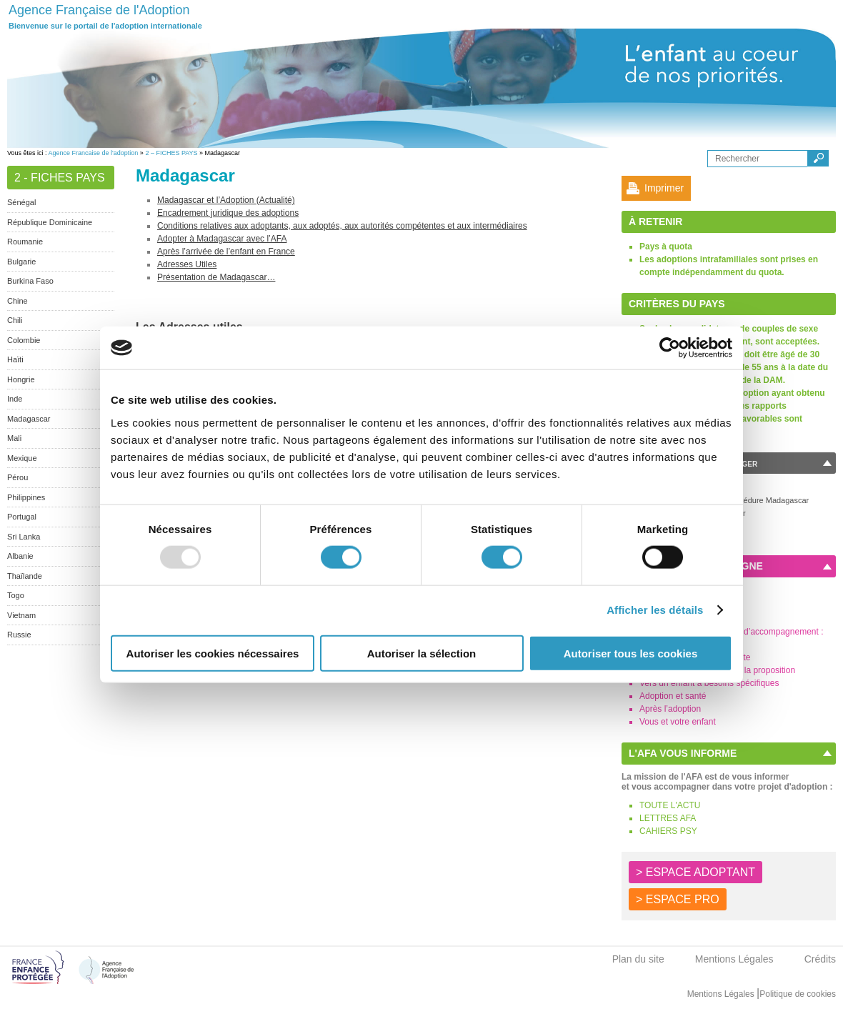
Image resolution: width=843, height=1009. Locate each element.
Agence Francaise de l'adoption (94, 152)
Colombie (23, 340)
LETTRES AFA (667, 818)
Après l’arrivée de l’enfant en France (226, 252)
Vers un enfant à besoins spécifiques (709, 683)
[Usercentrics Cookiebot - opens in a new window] (669, 348)
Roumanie (25, 241)
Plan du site (638, 959)
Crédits (820, 959)
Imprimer (664, 188)
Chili (14, 320)
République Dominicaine (49, 222)
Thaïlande (24, 576)
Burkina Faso (30, 281)
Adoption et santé (672, 696)
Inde (14, 398)
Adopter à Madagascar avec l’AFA (221, 239)
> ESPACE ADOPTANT (695, 872)
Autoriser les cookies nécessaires (212, 653)
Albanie (20, 556)
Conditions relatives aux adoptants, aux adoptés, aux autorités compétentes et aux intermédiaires (342, 226)
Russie (19, 634)
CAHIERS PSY (668, 831)
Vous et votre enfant (677, 722)
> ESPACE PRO (677, 899)
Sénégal (21, 202)
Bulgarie (21, 261)
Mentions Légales (734, 959)
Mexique (22, 458)
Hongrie (21, 379)
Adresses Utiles (186, 264)
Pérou (17, 477)
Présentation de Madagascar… (216, 277)
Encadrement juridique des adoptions (228, 213)
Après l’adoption (670, 709)
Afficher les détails (655, 610)
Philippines (26, 497)
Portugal (21, 516)
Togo (15, 595)
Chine (17, 301)
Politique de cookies (797, 994)
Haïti (15, 359)
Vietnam (21, 615)
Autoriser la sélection (422, 653)
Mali (14, 438)
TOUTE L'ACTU (669, 805)
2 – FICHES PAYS (171, 152)
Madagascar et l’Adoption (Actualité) (226, 200)
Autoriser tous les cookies (631, 653)
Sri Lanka (23, 536)
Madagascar (29, 418)
